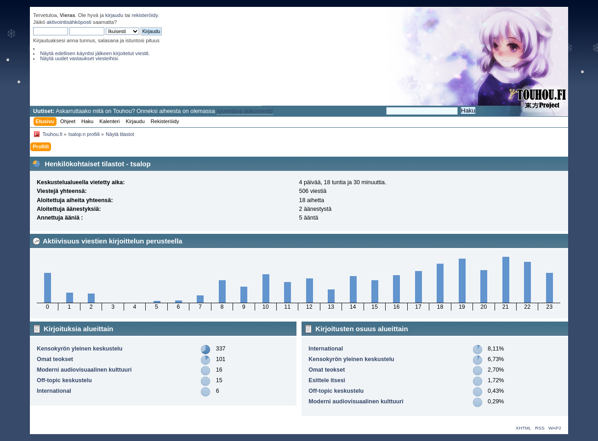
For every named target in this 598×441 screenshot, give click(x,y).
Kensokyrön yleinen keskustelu (79, 348)
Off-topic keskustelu (64, 380)
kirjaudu (114, 15)
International (54, 391)
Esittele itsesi (326, 380)
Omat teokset (55, 359)
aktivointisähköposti (68, 22)
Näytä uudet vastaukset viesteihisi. (79, 58)
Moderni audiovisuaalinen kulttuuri (84, 370)
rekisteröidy (144, 15)
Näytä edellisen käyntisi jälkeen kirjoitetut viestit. (95, 53)
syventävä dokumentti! (244, 111)
